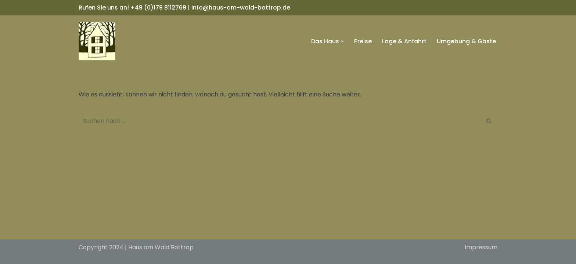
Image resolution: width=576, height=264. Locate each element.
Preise (363, 41)
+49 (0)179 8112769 (158, 7)
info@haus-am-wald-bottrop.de (240, 7)
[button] (342, 41)
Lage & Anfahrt (404, 41)
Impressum (481, 247)
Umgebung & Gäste (466, 41)
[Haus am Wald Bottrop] (97, 41)
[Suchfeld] (280, 120)
